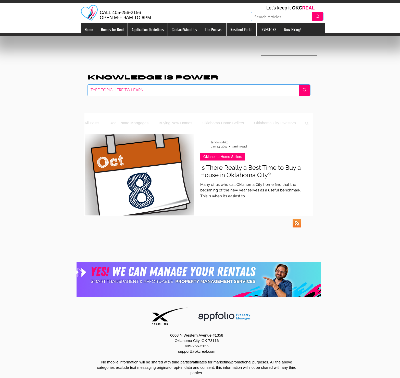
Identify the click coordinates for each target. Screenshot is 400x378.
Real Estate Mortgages (128, 123)
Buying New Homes (175, 123)
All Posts (91, 123)
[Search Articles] (277, 17)
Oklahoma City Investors (275, 123)
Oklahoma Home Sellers (223, 123)
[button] (306, 123)
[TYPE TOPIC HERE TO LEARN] (189, 90)
